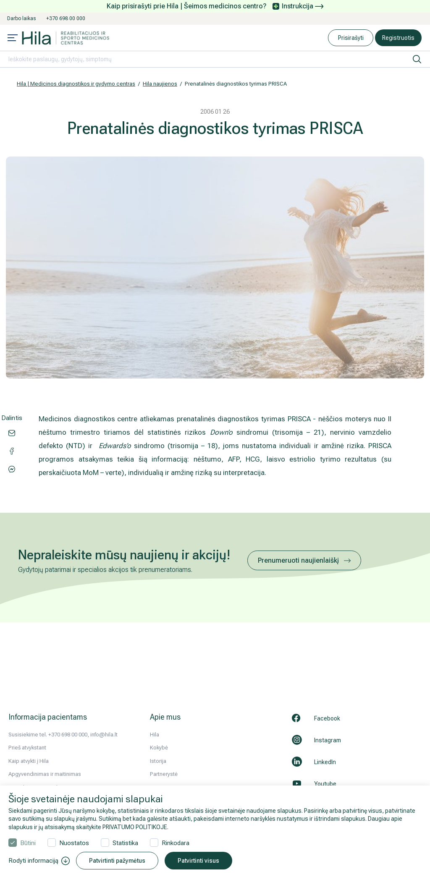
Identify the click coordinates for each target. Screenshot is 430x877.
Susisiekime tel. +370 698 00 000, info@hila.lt (63, 734)
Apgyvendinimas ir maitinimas (44, 774)
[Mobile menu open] (12, 38)
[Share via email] (11, 432)
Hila (154, 734)
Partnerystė (164, 774)
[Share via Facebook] (11, 468)
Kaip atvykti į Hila (28, 761)
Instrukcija (302, 6)
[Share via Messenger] (11, 450)
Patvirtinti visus (198, 860)
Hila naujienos (160, 84)
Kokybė (159, 747)
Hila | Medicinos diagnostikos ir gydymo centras (76, 84)
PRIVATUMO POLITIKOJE (134, 827)
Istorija (158, 761)
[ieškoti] (417, 59)
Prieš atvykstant (27, 747)
